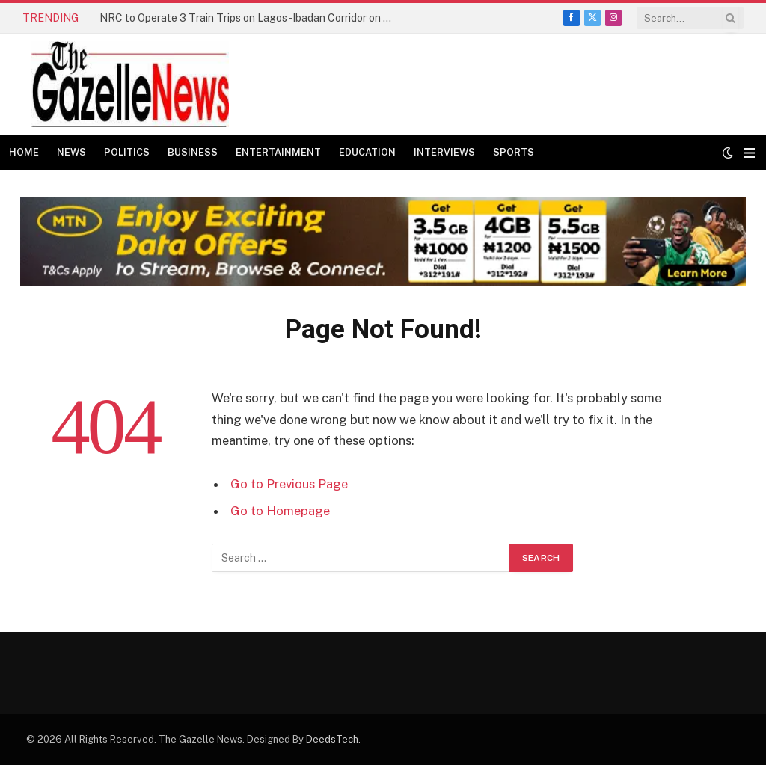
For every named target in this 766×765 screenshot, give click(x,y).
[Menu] (749, 153)
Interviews (444, 152)
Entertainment (278, 152)
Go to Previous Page (289, 483)
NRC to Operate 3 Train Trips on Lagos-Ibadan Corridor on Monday (249, 18)
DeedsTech (332, 739)
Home (24, 152)
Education (367, 152)
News (71, 152)
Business (193, 152)
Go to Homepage (280, 510)
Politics (127, 152)
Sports (513, 152)
